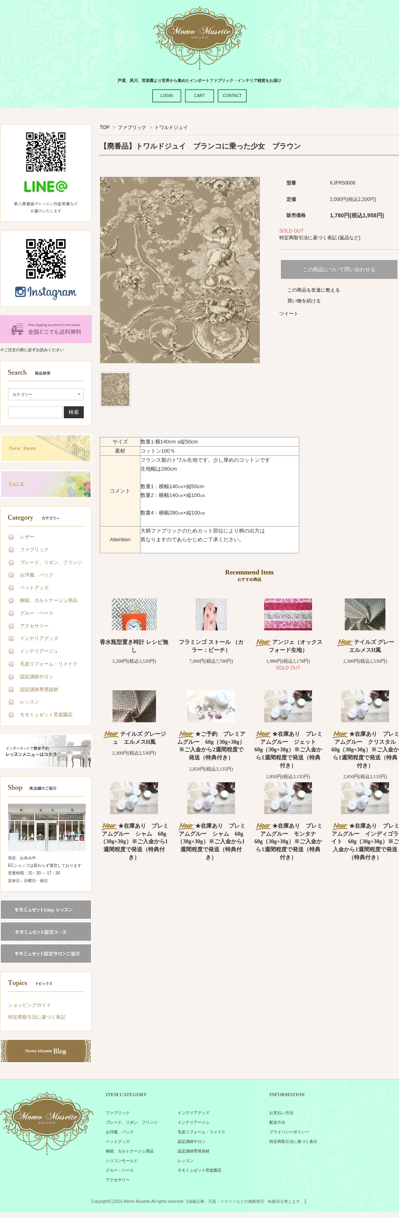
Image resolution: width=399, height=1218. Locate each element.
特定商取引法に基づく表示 (293, 1141)
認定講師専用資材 (39, 689)
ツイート (288, 313)
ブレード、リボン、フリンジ (51, 562)
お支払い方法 (281, 1113)
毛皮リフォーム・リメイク (48, 664)
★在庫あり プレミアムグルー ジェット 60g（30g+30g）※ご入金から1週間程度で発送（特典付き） (288, 750)
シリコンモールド (122, 1160)
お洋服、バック (36, 575)
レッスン (29, 702)
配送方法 (277, 1122)
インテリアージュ (39, 651)
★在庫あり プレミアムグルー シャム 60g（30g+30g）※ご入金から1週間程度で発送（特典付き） (134, 841)
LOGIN (166, 95)
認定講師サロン (36, 677)
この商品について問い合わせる (339, 269)
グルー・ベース (36, 613)
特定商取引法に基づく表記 (36, 1017)
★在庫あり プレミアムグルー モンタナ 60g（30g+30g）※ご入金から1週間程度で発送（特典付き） (288, 841)
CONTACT (232, 95)
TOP (104, 127)
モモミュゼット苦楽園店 (46, 714)
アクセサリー (34, 626)
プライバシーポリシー (289, 1132)
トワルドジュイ (171, 127)
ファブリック (34, 549)
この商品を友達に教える (313, 290)
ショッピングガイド (29, 1005)
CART (199, 95)
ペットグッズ (34, 587)
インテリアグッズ (39, 638)
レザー (27, 537)
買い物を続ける (304, 301)
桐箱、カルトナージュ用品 (48, 600)
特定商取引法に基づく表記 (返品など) (319, 237)
